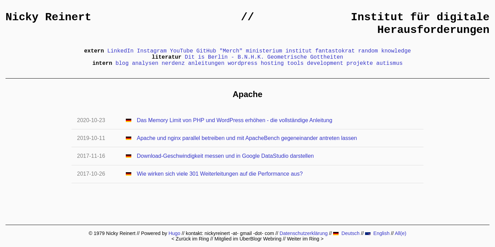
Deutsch (346, 233)
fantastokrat (335, 51)
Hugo (174, 233)
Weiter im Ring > (305, 239)
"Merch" (230, 51)
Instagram (151, 51)
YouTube (181, 51)
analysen (145, 63)
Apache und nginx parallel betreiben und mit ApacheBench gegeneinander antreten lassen (247, 138)
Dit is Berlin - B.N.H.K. (224, 57)
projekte (359, 63)
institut (298, 51)
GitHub (206, 51)
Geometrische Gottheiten (305, 57)
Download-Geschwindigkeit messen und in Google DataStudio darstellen (225, 156)
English (377, 233)
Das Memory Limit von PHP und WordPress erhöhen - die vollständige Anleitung (234, 120)
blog (122, 63)
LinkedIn (120, 51)
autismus (389, 63)
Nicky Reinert (48, 17)
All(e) (400, 233)
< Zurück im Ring (190, 239)
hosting (272, 63)
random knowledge (384, 51)
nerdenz (173, 63)
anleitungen (206, 63)
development (325, 63)
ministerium (264, 51)
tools (295, 63)
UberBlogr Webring (261, 239)
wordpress (242, 63)
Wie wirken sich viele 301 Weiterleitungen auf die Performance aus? (220, 174)
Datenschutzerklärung (303, 233)
